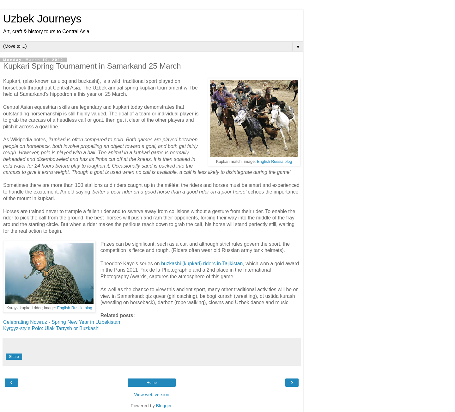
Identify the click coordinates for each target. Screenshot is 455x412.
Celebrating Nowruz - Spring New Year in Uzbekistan (61, 322)
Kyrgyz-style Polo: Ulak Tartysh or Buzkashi (52, 328)
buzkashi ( (172, 263)
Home (152, 382)
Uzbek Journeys (42, 19)
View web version (151, 394)
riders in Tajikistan (223, 263)
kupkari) (193, 263)
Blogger (164, 405)
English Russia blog (274, 161)
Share (14, 356)
